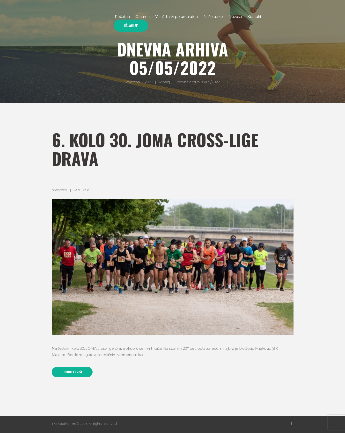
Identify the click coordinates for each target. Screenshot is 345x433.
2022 (149, 82)
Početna (132, 82)
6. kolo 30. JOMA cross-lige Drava (155, 149)
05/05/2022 (59, 190)
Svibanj (164, 82)
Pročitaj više (72, 371)
